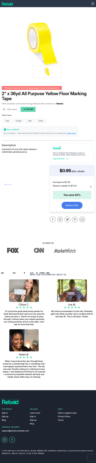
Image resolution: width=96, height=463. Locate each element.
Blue (7, 121)
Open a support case (67, 413)
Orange (19, 121)
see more (8, 184)
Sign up (5, 416)
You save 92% (72, 195)
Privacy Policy (64, 416)
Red (30, 121)
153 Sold (28, 109)
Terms (61, 420)
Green (40, 121)
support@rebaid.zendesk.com (15, 431)
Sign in (5, 413)
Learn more (71, 133)
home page (33, 88)
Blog (4, 420)
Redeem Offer (72, 205)
